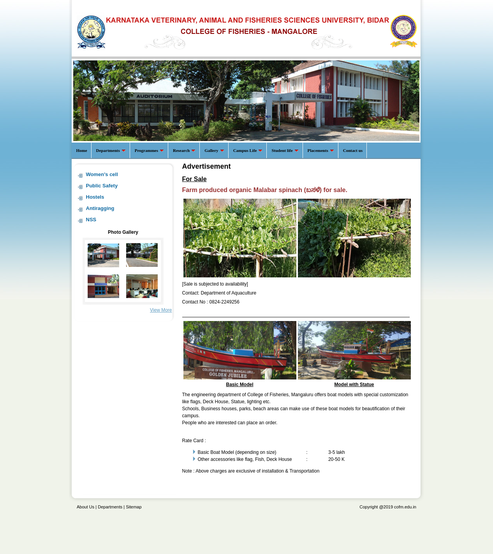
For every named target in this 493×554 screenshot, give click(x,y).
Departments (110, 507)
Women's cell (102, 174)
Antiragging (100, 208)
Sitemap (133, 507)
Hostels (95, 197)
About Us (85, 507)
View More (161, 310)
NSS (91, 219)
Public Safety (102, 186)
